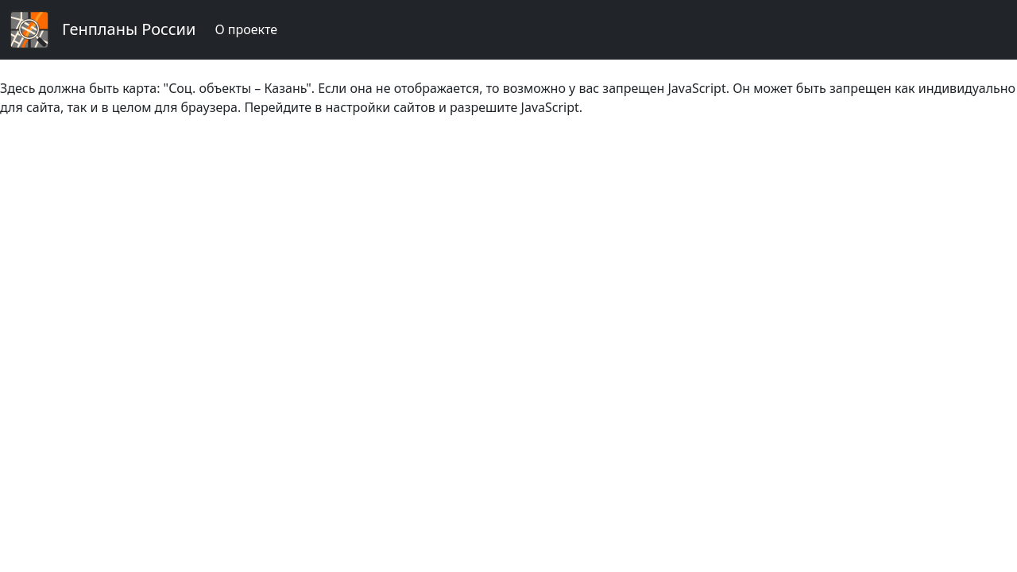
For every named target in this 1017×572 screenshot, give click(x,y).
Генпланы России (128, 29)
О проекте (246, 29)
